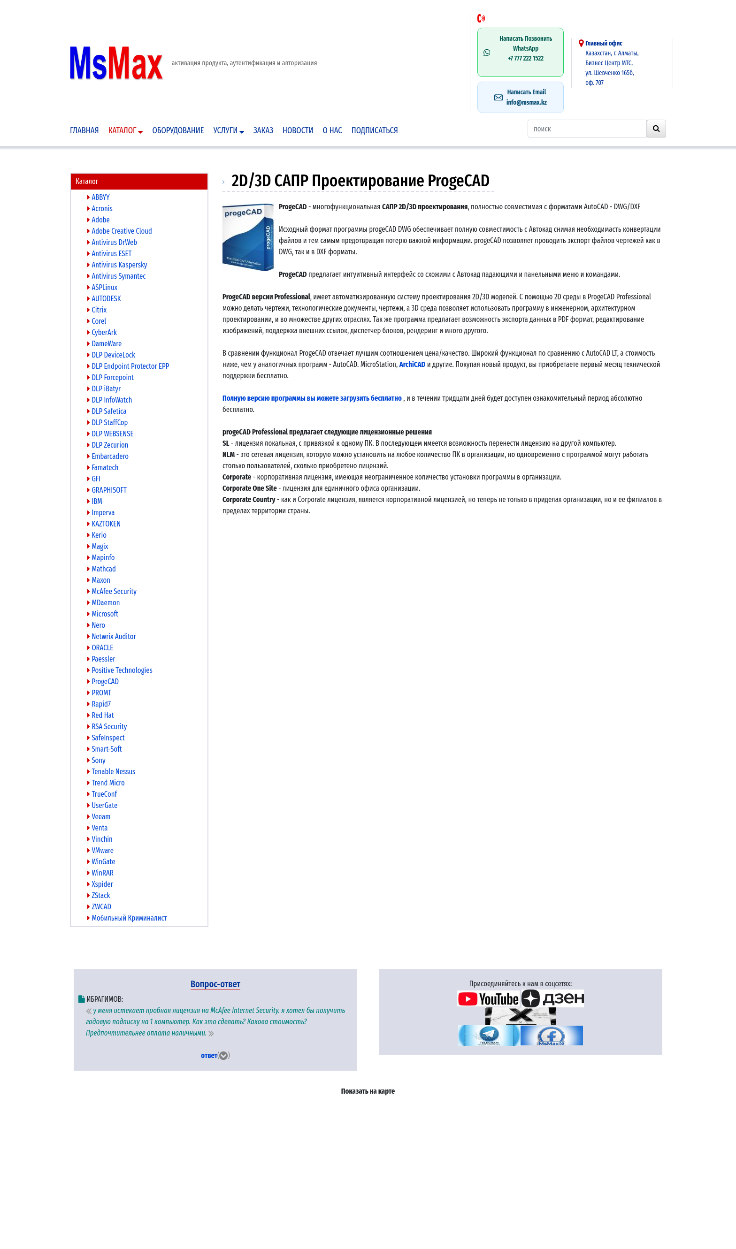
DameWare (104, 343)
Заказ (263, 130)
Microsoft (102, 613)
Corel (96, 321)
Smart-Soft (104, 749)
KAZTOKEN (104, 523)
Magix (97, 546)
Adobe (98, 219)
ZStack (98, 895)
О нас (332, 130)
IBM (94, 501)
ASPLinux (102, 287)
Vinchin (100, 839)
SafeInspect (106, 737)
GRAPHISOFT (107, 490)
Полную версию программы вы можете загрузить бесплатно (312, 398)
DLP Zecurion (107, 445)
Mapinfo (101, 557)
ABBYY (98, 197)
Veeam (98, 816)
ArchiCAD (412, 364)
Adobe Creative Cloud (119, 231)
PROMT (99, 692)
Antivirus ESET (109, 253)
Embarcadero (108, 456)
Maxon (98, 580)
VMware (100, 850)
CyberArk (102, 332)
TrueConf (102, 794)
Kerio (97, 535)
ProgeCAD (103, 681)
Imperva (101, 512)
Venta (97, 827)
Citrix (97, 309)
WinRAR (100, 872)
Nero (96, 625)
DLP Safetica (106, 411)
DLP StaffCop (107, 422)
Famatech (102, 467)
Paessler (101, 659)
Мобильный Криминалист (127, 918)
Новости (298, 130)
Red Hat (100, 715)
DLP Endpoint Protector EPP (128, 366)
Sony (96, 760)
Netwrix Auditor (111, 636)
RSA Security (107, 726)
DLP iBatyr (104, 388)
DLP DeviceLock (111, 354)
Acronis (100, 208)
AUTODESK (104, 298)
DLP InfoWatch (109, 400)
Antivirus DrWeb (112, 242)
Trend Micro (106, 782)
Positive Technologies (120, 670)
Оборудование (178, 130)
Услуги (229, 130)
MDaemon (103, 602)
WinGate (101, 861)
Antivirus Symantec (116, 276)
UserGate (102, 805)
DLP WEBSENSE (110, 433)
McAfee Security (112, 591)
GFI (93, 478)
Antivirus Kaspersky (117, 264)
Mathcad (101, 568)
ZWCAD (99, 906)
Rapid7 (99, 704)
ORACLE (100, 647)
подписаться (375, 130)
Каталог (125, 130)
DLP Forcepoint (110, 377)
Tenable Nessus (111, 771)
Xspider (100, 884)
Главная (84, 130)
